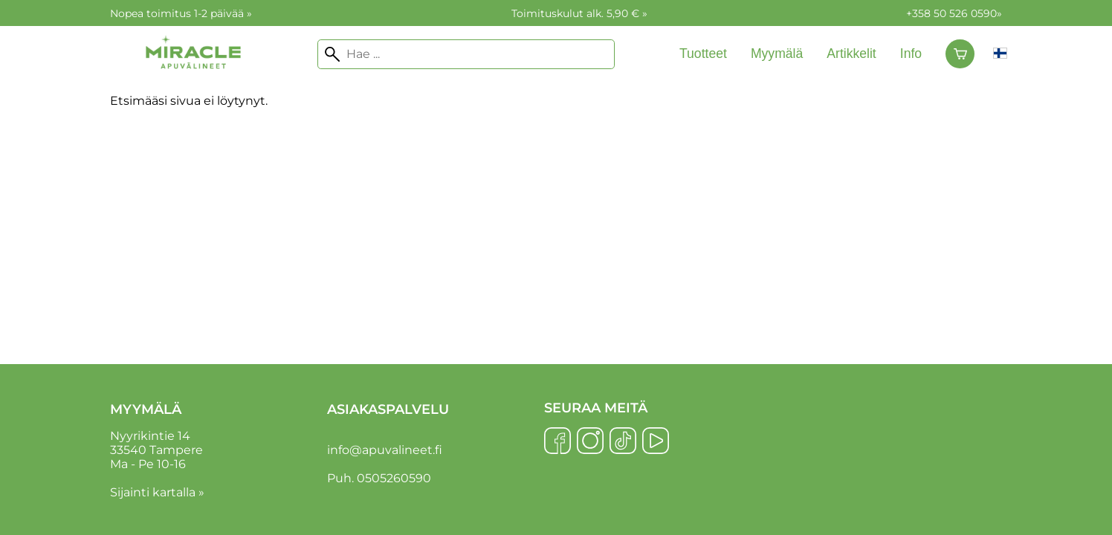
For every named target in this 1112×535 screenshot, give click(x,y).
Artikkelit (851, 53)
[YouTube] (655, 442)
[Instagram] (590, 442)
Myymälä (777, 53)
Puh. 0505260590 (379, 478)
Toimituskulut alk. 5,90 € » (579, 13)
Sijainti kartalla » (157, 492)
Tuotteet (703, 53)
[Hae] (466, 54)
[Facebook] (557, 442)
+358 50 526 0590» (954, 13)
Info (911, 53)
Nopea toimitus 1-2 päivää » (181, 13)
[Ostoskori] (959, 54)
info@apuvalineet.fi (384, 450)
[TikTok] (623, 442)
